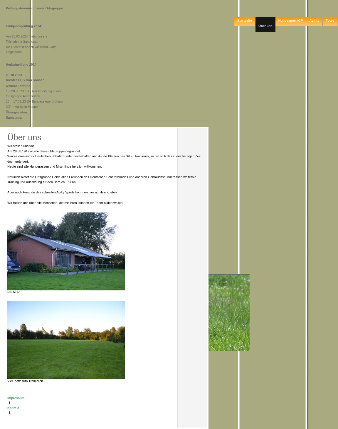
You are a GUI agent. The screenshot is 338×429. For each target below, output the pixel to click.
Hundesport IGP (290, 20)
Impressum (16, 398)
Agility (314, 20)
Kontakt (13, 408)
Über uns (265, 26)
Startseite (244, 20)
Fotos (330, 20)
